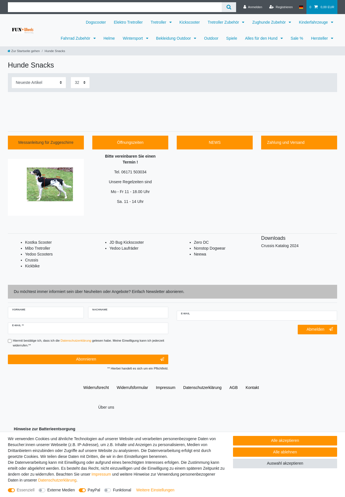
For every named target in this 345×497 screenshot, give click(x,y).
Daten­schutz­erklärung (202, 387)
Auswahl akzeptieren (285, 463)
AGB (233, 387)
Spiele (231, 38)
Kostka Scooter (38, 242)
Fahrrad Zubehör (76, 38)
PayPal (94, 490)
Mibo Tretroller (37, 248)
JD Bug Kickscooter (126, 242)
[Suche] (229, 7)
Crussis (31, 260)
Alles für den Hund (262, 38)
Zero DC (201, 242)
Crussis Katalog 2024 (280, 245)
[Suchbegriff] (115, 7)
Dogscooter (96, 22)
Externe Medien (61, 490)
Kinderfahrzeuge (314, 22)
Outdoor (211, 38)
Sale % (297, 38)
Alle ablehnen (285, 452)
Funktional (122, 490)
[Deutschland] (301, 7)
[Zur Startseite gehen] (24, 51)
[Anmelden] (252, 7)
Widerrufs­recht (96, 387)
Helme (109, 38)
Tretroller (159, 22)
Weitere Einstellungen (155, 490)
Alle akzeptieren (285, 440)
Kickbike (32, 266)
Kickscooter (190, 22)
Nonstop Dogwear (209, 248)
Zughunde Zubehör (269, 22)
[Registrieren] (281, 7)
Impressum (165, 387)
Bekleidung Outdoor (174, 38)
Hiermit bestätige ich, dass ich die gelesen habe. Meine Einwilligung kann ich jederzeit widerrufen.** (88, 343)
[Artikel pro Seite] (80, 82)
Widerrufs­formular (132, 387)
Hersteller (320, 38)
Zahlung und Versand (285, 142)
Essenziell (26, 490)
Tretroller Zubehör (224, 22)
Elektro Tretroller (128, 22)
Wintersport (133, 38)
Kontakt (252, 387)
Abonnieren (120, 359)
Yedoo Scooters (39, 254)
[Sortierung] (39, 82)
